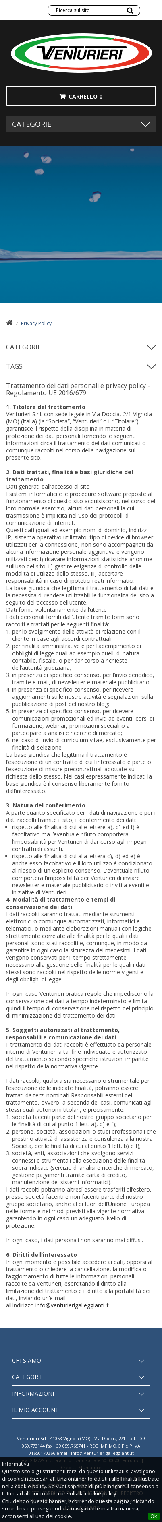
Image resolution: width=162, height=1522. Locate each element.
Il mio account (35, 1410)
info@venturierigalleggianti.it (72, 1305)
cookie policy (100, 1493)
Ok (153, 1516)
